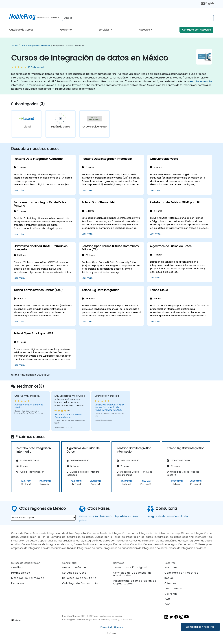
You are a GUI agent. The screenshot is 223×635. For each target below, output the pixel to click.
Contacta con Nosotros (196, 29)
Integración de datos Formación (68, 45)
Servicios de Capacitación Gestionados (132, 574)
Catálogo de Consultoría (80, 583)
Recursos (17, 583)
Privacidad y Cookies (112, 627)
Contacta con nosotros (200, 627)
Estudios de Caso (74, 573)
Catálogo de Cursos (21, 29)
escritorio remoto (201, 81)
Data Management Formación (35, 45)
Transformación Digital (130, 567)
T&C (167, 604)
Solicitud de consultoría (79, 578)
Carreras (170, 594)
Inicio (14, 45)
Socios (169, 578)
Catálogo (17, 567)
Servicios (104, 29)
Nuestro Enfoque (74, 567)
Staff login (111, 633)
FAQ (167, 599)
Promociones (20, 573)
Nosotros (144, 29)
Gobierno (66, 29)
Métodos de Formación (27, 578)
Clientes (170, 583)
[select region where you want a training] (43, 518)
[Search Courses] (138, 18)
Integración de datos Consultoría (167, 516)
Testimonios (173, 588)
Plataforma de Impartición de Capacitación (134, 582)
